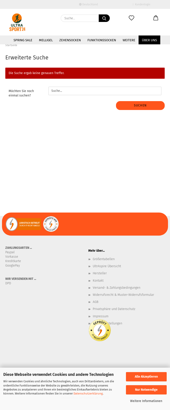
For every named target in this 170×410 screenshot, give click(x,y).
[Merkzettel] (131, 18)
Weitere (129, 40)
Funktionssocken (101, 40)
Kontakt (98, 280)
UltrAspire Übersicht (107, 266)
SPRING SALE (23, 40)
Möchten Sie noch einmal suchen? (21, 93)
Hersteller (100, 273)
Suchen (140, 105)
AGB (95, 302)
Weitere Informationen (146, 401)
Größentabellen (104, 259)
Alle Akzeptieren (146, 377)
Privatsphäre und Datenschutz (114, 309)
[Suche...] (104, 18)
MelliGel (46, 40)
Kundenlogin (141, 4)
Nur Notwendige (146, 390)
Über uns (149, 40)
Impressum (100, 316)
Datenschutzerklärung (88, 393)
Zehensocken (70, 40)
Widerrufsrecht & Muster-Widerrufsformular (123, 295)
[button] (156, 18)
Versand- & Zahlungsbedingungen (116, 288)
